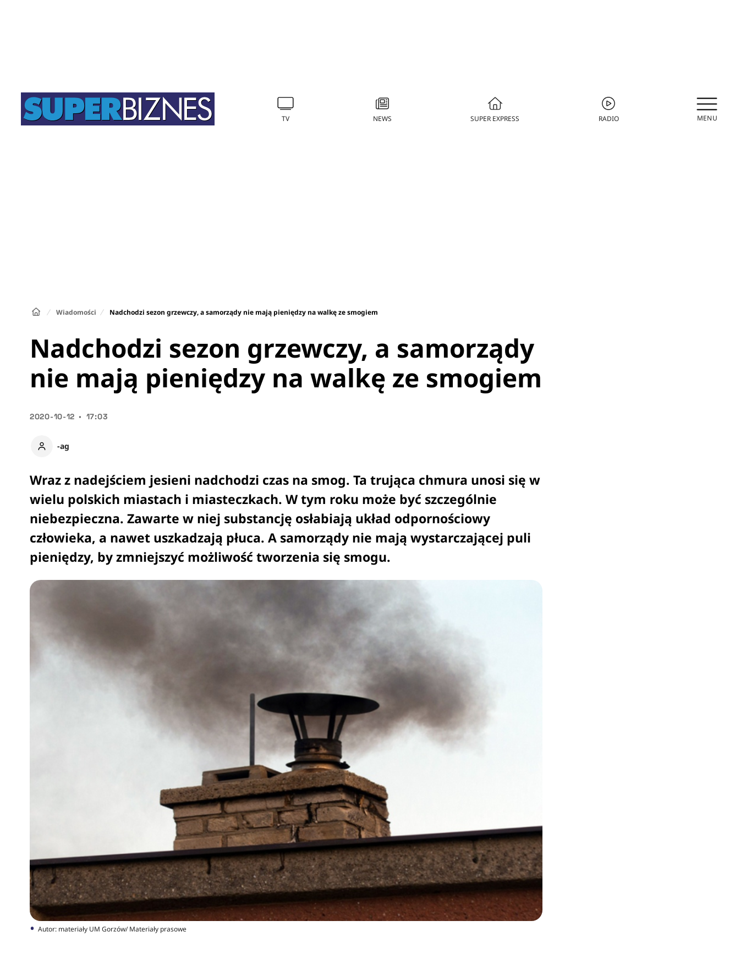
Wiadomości (76, 312)
